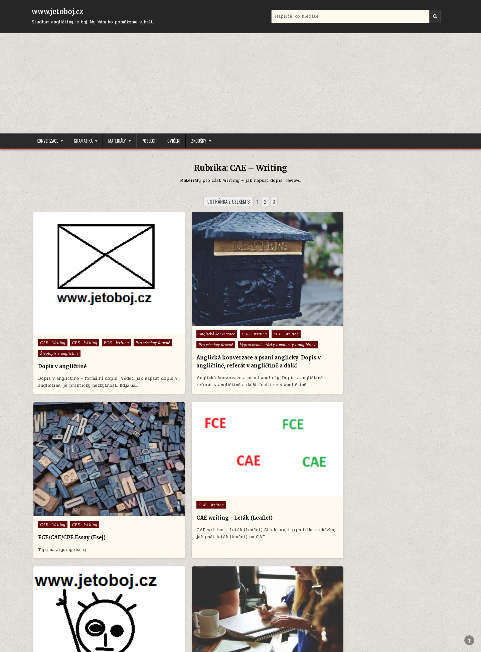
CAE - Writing (52, 299)
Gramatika (83, 140)
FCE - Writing (52, 310)
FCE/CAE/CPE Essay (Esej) (283, 306)
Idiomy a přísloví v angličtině (278, 508)
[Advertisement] (240, 83)
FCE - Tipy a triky (162, 486)
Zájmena (80, 516)
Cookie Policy (88, 614)
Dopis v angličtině (62, 333)
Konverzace (47, 140)
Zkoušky (198, 140)
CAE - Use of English (165, 475)
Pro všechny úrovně (89, 310)
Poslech (149, 140)
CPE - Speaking (266, 486)
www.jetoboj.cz (57, 11)
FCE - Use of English (204, 486)
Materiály (117, 140)
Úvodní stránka (51, 614)
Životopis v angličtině (59, 320)
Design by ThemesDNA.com (240, 635)
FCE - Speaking (266, 497)
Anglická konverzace (164, 293)
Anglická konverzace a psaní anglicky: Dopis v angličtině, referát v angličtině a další (182, 336)
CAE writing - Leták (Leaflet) (393, 294)
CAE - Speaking (266, 475)
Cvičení (173, 140)
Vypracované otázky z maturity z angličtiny (184, 315)
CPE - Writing (84, 299)
